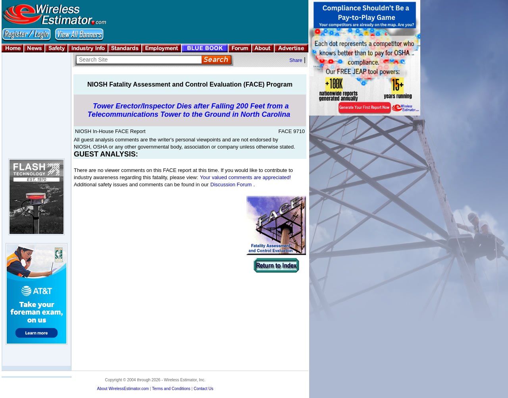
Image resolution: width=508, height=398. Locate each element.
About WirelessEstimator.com (123, 388)
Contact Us (203, 388)
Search (216, 59)
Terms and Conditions (171, 388)
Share (295, 60)
